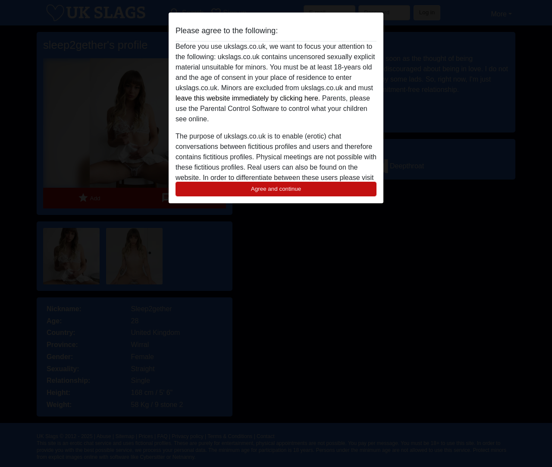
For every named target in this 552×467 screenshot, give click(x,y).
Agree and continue (276, 189)
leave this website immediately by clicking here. (248, 98)
